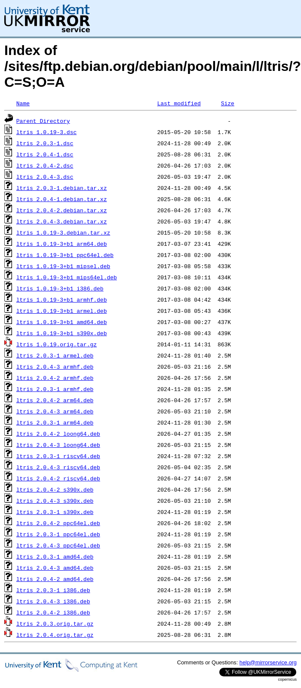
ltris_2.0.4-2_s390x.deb (54, 489)
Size (227, 103)
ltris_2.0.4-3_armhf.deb (54, 366)
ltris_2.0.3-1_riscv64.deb (58, 456)
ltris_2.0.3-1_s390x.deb (54, 512)
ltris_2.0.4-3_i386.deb (53, 601)
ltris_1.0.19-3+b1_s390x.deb (61, 333)
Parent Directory (43, 121)
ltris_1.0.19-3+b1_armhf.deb (61, 299)
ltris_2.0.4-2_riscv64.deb (58, 478)
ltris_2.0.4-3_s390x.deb (54, 501)
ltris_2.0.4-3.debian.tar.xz (61, 221)
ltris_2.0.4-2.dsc (45, 165)
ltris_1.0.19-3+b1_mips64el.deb (66, 277)
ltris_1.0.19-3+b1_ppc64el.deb (65, 255)
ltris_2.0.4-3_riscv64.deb (58, 467)
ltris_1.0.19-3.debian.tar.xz (63, 232)
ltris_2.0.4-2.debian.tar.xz (61, 210)
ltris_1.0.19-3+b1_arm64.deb (61, 244)
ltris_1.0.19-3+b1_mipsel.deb (63, 266)
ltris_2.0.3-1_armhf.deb (54, 389)
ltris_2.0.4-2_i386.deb (53, 612)
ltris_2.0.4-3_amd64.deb (54, 568)
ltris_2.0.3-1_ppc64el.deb (58, 534)
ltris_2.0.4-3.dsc (45, 176)
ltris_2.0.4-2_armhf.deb (54, 378)
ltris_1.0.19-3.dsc (46, 132)
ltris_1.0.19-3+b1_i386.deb (60, 288)
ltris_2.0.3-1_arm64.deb (54, 422)
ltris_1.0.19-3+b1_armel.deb (61, 311)
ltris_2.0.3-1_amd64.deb (54, 556)
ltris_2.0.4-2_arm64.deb (54, 400)
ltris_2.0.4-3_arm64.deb (54, 411)
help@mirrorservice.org (268, 662)
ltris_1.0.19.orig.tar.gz (56, 344)
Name (23, 103)
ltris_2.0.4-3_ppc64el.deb (58, 545)
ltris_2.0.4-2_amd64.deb (54, 579)
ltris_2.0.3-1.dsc (45, 143)
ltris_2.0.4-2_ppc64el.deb (58, 523)
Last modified (178, 103)
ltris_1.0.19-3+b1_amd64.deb (61, 322)
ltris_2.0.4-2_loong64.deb (58, 433)
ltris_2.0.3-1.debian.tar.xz (61, 188)
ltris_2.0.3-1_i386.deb (53, 590)
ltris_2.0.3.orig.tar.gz (54, 623)
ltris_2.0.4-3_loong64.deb (58, 445)
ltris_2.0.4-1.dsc (45, 154)
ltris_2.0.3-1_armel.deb (54, 355)
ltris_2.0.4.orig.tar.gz (54, 635)
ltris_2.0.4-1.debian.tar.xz (61, 199)
